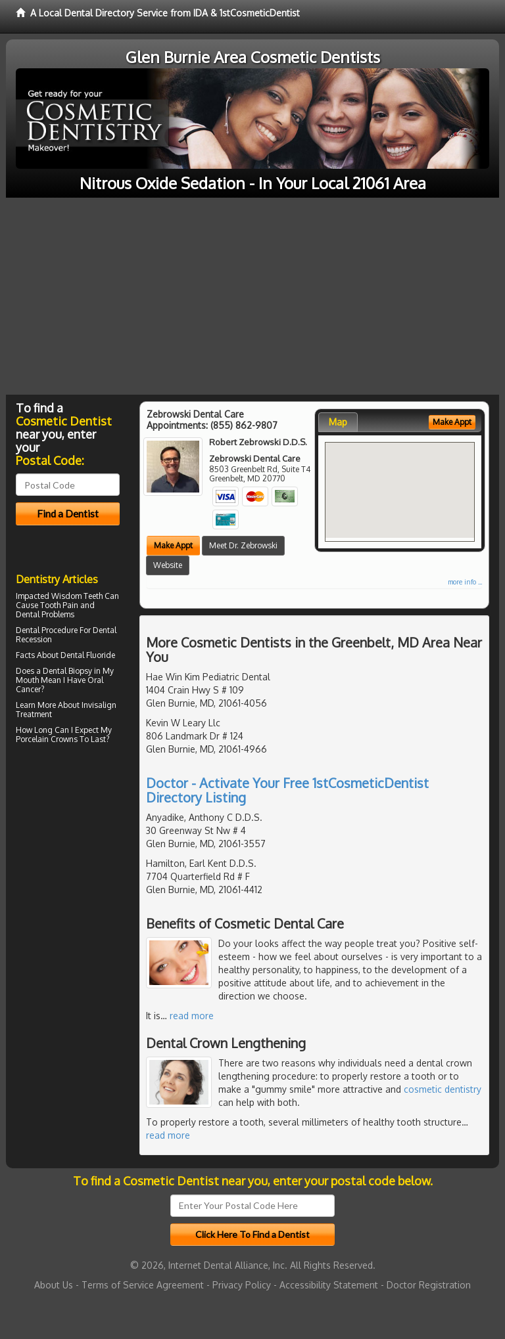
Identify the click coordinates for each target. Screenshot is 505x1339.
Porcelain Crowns (47, 739)
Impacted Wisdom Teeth (59, 596)
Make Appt (173, 545)
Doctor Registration (429, 1284)
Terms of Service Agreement (143, 1284)
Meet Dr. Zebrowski (243, 545)
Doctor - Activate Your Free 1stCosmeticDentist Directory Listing (287, 790)
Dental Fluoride (87, 655)
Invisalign (99, 705)
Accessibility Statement (328, 1284)
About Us (53, 1284)
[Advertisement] (252, 296)
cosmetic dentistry (442, 1089)
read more (192, 1015)
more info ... (465, 582)
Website (167, 565)
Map (338, 422)
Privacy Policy (241, 1284)
